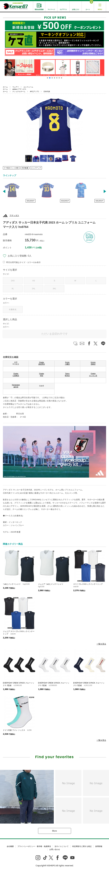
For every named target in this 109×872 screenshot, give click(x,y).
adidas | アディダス (19, 89)
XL (13, 288)
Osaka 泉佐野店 (41, 363)
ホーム (5, 87)
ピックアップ (36, 168)
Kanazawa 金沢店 (16, 386)
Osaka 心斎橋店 (16, 374)
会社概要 (10, 846)
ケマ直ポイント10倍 (11, 168)
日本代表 (47, 91)
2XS (13, 281)
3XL (54, 288)
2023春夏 (25, 168)
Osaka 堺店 (41, 374)
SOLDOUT (30, 201)
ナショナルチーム (18, 91)
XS (33, 281)
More (54, 831)
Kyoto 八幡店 (67, 363)
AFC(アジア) (34, 91)
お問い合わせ (54, 849)
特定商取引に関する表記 (82, 846)
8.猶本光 (12, 309)
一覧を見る (101, 644)
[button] (47, 77)
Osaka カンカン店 (93, 374)
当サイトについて (61, 846)
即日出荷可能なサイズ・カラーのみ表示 (23, 262)
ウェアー (15, 87)
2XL (33, 288)
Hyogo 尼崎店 (93, 363)
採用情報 (98, 846)
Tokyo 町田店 (67, 374)
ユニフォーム (28, 87)
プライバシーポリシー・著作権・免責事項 (34, 846)
